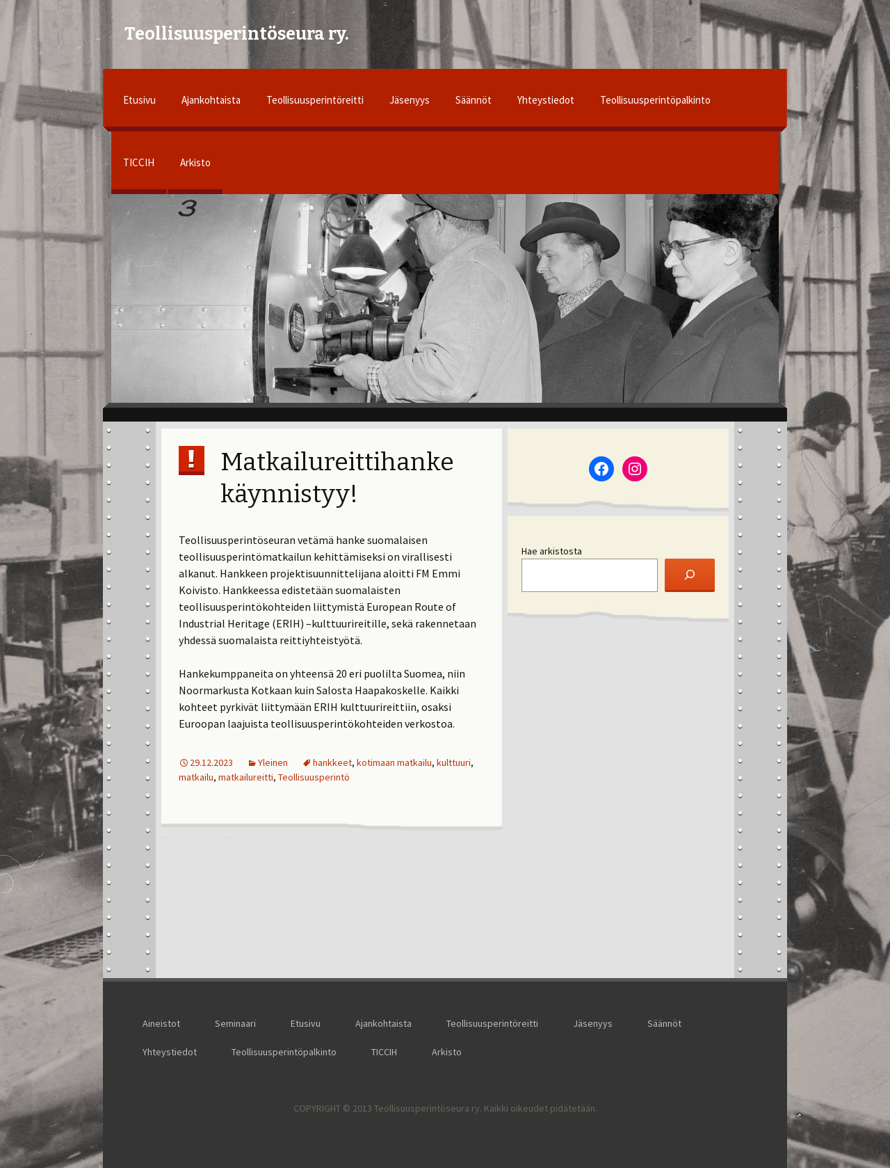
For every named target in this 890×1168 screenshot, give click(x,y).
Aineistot (161, 1023)
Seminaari (235, 1023)
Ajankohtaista (211, 99)
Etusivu (139, 99)
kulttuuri (454, 762)
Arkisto (195, 162)
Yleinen (273, 762)
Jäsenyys (409, 99)
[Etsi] (690, 575)
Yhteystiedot (545, 99)
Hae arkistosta (551, 551)
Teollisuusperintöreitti (315, 99)
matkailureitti (245, 777)
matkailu (196, 777)
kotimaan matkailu (394, 762)
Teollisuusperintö (314, 777)
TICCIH (138, 162)
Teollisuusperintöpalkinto (655, 99)
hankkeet (332, 762)
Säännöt (473, 99)
